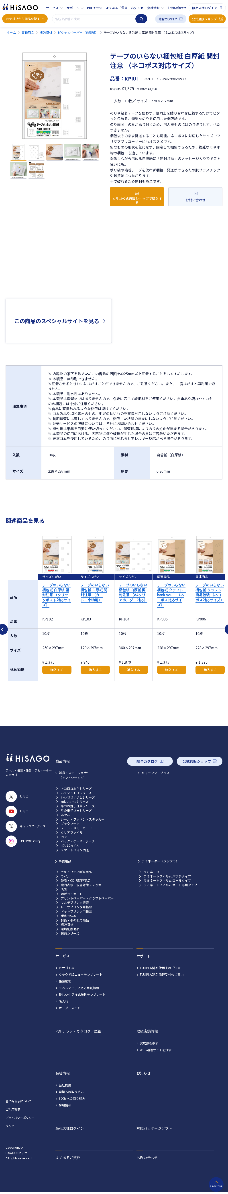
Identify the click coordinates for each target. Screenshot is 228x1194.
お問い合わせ (177, 8)
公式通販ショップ (204, 19)
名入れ (63, 1001)
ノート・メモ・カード (76, 828)
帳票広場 (65, 981)
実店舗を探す (149, 1043)
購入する (57, 669)
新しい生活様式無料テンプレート (82, 994)
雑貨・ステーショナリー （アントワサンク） (76, 775)
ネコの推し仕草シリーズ (78, 806)
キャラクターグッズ (155, 773)
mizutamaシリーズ (75, 801)
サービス (52, 8)
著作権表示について (19, 1101)
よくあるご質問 (117, 8)
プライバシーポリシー (20, 1117)
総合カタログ (168, 19)
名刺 (64, 889)
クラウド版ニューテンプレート (80, 974)
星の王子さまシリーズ (76, 810)
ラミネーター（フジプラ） (160, 861)
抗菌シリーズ (70, 933)
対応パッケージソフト (154, 1128)
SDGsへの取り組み (72, 1098)
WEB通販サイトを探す (156, 1050)
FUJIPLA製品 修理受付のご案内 (162, 974)
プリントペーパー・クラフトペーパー (87, 898)
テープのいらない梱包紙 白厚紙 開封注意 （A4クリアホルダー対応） (133, 592)
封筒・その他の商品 (75, 920)
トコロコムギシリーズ (76, 788)
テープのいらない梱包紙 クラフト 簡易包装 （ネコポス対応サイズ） (209, 592)
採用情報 (65, 1105)
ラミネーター (153, 872)
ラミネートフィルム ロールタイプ (167, 880)
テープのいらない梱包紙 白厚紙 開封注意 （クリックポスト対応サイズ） (56, 595)
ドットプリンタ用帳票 (76, 911)
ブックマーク (70, 824)
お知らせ (137, 8)
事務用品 (65, 861)
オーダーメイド (69, 1008)
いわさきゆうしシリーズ (78, 797)
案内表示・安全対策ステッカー (82, 885)
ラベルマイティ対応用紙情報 (79, 988)
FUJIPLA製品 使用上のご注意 (160, 968)
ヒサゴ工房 (66, 968)
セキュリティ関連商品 (76, 872)
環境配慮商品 (70, 929)
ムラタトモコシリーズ (76, 793)
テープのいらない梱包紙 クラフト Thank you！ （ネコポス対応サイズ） (171, 595)
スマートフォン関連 (75, 850)
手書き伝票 (68, 916)
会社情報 (153, 8)
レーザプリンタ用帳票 (76, 907)
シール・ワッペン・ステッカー (82, 819)
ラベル (65, 876)
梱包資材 (67, 924)
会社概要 (65, 1085)
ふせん (65, 815)
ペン (64, 837)
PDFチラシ (94, 8)
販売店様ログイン (204, 8)
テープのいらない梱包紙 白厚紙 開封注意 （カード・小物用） (95, 592)
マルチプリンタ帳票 (75, 902)
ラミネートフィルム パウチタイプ (167, 876)
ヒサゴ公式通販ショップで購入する (137, 200)
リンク (10, 1126)
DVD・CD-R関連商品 (75, 880)
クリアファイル (72, 832)
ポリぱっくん (70, 846)
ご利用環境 (13, 1109)
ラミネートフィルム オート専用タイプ (170, 885)
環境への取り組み (71, 1091)
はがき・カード (72, 894)
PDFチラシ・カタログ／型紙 (78, 1031)
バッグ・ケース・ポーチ (78, 841)
